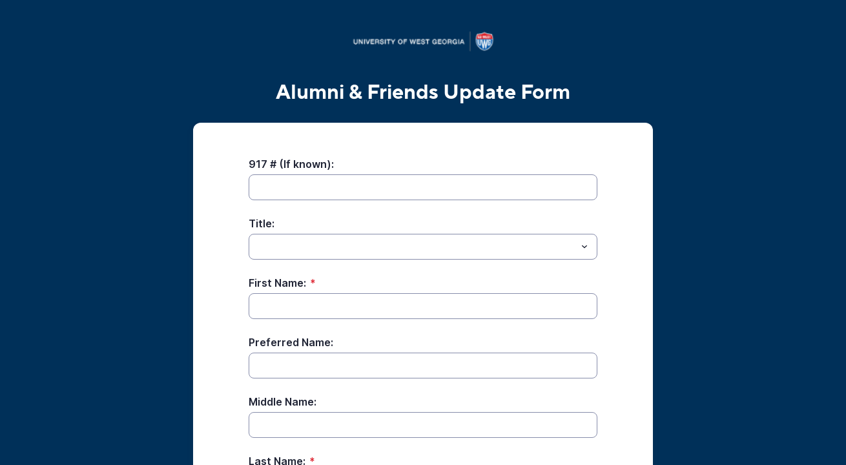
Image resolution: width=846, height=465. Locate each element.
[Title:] (412, 247)
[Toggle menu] (584, 247)
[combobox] (423, 247)
